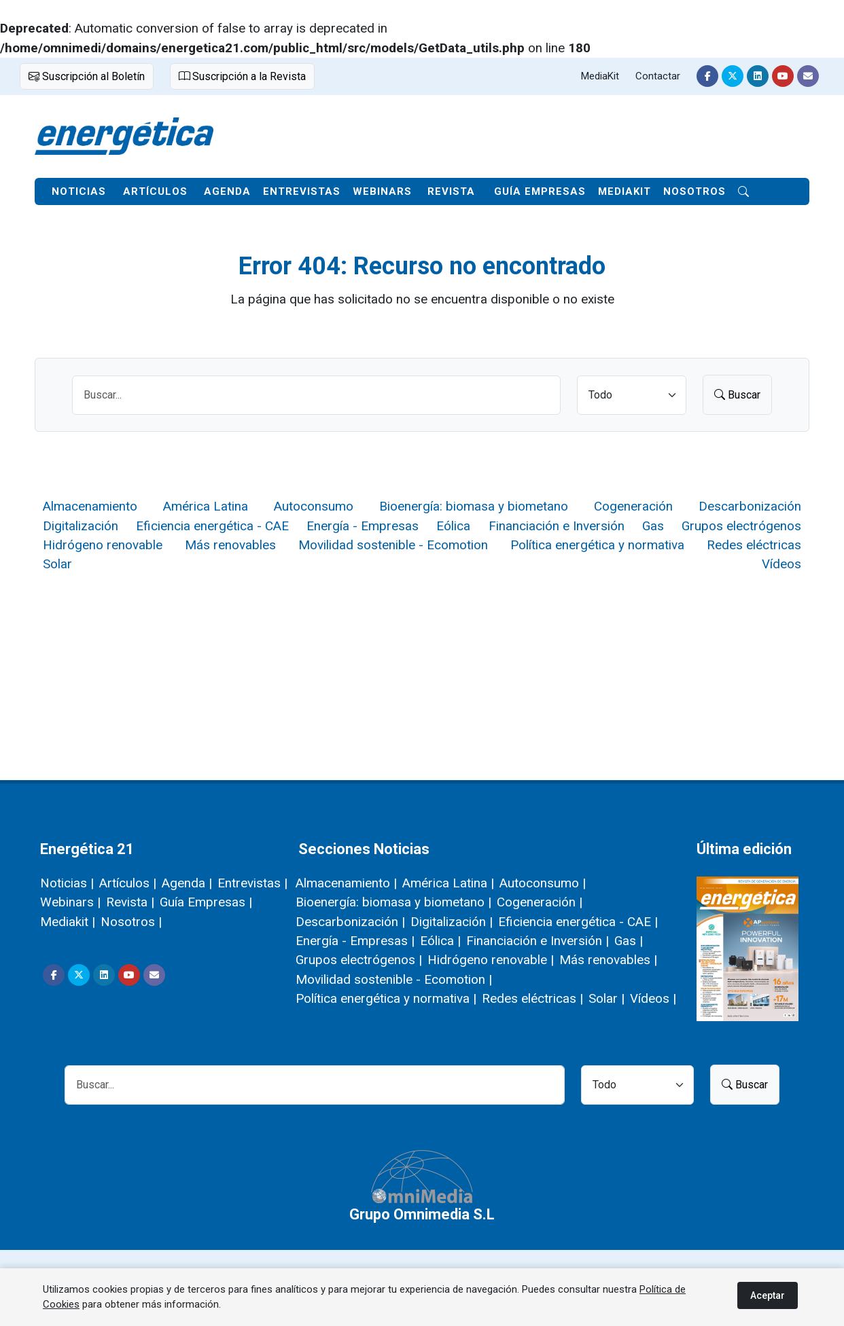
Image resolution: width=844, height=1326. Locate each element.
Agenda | (187, 883)
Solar (57, 564)
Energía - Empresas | (355, 941)
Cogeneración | (539, 902)
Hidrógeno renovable (102, 545)
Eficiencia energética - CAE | (578, 921)
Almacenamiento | (346, 883)
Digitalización (80, 526)
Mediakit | (67, 921)
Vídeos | (653, 998)
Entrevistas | (252, 883)
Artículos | (127, 883)
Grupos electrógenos (741, 526)
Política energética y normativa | (386, 998)
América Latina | (448, 883)
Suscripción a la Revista (242, 76)
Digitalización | (451, 921)
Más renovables (230, 545)
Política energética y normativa (597, 545)
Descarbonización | (350, 921)
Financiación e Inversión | (537, 941)
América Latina (205, 506)
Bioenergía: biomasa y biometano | (393, 902)
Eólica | (440, 941)
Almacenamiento (90, 506)
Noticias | (67, 883)
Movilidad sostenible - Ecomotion (393, 545)
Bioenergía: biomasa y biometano (473, 506)
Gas (653, 526)
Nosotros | (131, 921)
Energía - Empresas (362, 526)
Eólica (453, 526)
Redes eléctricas (754, 545)
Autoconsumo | (542, 883)
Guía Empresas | (206, 902)
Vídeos (781, 564)
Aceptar (767, 1295)
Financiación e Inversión (557, 526)
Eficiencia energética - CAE (212, 526)
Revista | (130, 902)
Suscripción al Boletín (87, 76)
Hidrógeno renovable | (490, 960)
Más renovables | (608, 960)
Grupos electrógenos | (359, 960)
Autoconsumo (313, 506)
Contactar (657, 76)
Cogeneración (633, 506)
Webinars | (70, 902)
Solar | (606, 998)
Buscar (737, 394)
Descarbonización (750, 506)
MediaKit (600, 76)
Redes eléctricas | (532, 998)
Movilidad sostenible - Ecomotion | (394, 979)
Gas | (628, 941)
